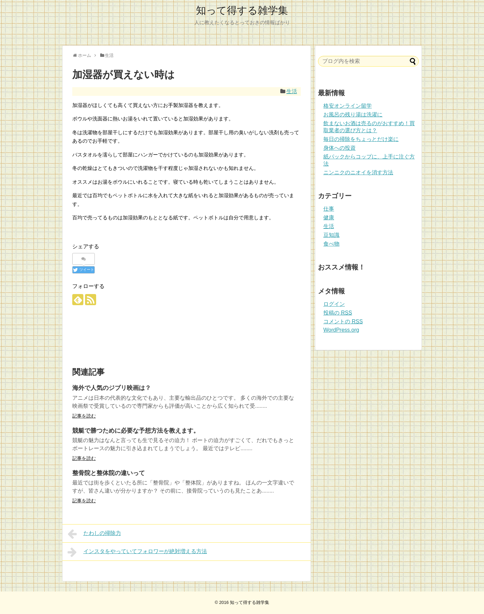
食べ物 (331, 244)
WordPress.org (341, 330)
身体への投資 (339, 148)
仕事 (328, 209)
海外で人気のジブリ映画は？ (111, 388)
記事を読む (84, 416)
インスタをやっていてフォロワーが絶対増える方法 (137, 552)
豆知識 (331, 235)
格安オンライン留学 (347, 106)
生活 (291, 91)
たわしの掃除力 (94, 534)
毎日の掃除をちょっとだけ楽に (361, 139)
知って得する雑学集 (242, 10)
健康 (328, 217)
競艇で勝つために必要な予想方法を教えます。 (135, 430)
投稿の (337, 313)
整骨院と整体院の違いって (108, 473)
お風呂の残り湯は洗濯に (352, 114)
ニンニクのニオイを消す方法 (358, 172)
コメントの (343, 321)
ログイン (334, 304)
